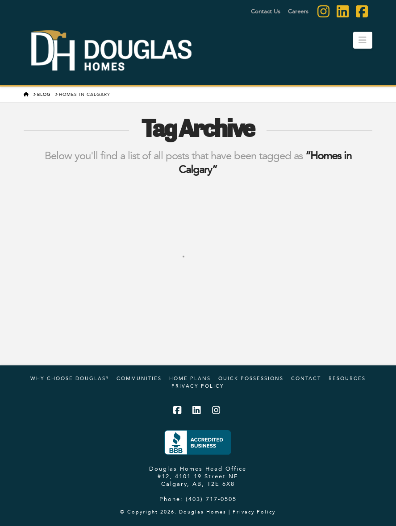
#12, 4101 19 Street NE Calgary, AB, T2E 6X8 (198, 480)
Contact (306, 378)
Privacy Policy (197, 386)
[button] (362, 40)
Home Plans (190, 378)
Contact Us (265, 11)
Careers (298, 11)
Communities (139, 378)
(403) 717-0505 (211, 498)
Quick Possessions (250, 378)
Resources (347, 378)
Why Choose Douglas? (69, 378)
